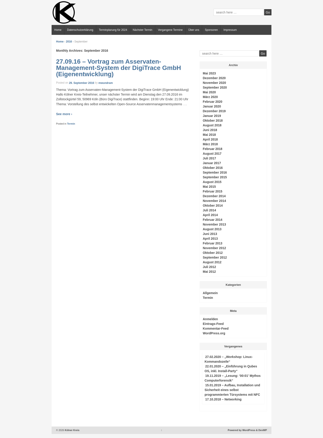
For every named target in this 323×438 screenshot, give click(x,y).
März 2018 (210, 144)
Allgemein (210, 293)
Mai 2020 (209, 92)
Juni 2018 (210, 130)
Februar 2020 (212, 101)
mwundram (105, 82)
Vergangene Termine (170, 29)
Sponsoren (211, 29)
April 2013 (210, 238)
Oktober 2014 (213, 205)
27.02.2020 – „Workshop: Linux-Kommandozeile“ (229, 359)
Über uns (193, 29)
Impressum (230, 29)
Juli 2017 (209, 158)
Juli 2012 (209, 267)
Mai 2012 (209, 271)
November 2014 (214, 201)
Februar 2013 (212, 243)
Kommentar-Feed (216, 328)
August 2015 (212, 182)
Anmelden (210, 319)
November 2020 (214, 83)
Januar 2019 (212, 116)
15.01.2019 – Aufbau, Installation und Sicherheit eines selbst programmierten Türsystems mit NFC (232, 389)
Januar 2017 (212, 163)
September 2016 (215, 172)
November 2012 (214, 248)
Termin (71, 123)
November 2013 (214, 224)
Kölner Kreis (71, 430)
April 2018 (210, 139)
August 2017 (212, 153)
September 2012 (215, 257)
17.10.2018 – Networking (223, 399)
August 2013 (212, 229)
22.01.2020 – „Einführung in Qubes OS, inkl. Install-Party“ (231, 368)
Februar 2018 (212, 149)
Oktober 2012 (213, 253)
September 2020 (215, 87)
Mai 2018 (209, 134)
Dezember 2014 (214, 196)
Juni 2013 (210, 234)
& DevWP (261, 430)
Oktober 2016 (213, 168)
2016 (69, 41)
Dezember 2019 (214, 111)
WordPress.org (214, 333)
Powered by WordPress (241, 430)
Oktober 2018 (213, 120)
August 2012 (212, 262)
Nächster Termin (142, 29)
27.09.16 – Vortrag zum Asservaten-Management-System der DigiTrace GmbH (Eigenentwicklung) (118, 68)
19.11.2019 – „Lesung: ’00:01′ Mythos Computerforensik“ (233, 378)
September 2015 (215, 177)
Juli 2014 (209, 210)
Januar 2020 (212, 106)
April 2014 (210, 215)
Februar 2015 (212, 191)
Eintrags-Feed (213, 324)
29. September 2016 (81, 82)
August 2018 (212, 125)
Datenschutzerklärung (80, 29)
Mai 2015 (209, 186)
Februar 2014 (212, 219)
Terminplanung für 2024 (113, 29)
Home (57, 29)
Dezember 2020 (214, 78)
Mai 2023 (209, 73)
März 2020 (210, 97)
